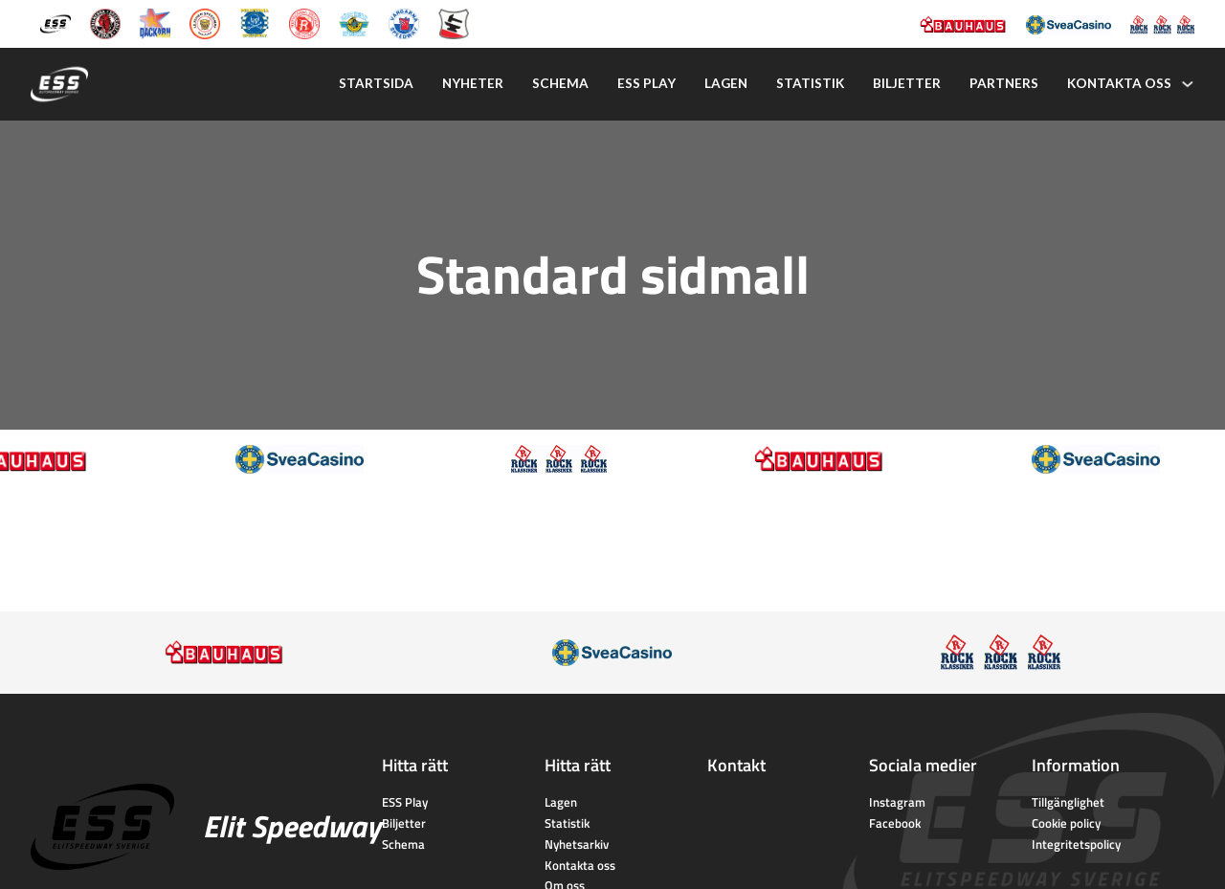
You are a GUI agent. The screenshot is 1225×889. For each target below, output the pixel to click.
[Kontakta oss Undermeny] (1187, 84)
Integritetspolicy (1076, 844)
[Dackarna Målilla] (155, 22)
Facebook (895, 823)
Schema (560, 83)
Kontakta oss (1119, 83)
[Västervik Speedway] (354, 22)
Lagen (725, 83)
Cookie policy (1066, 823)
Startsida (376, 83)
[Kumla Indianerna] (105, 22)
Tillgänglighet (1068, 801)
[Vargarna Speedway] (404, 22)
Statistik (810, 83)
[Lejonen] (204, 22)
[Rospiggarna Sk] (304, 22)
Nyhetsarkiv (577, 844)
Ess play (646, 83)
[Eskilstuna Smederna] (453, 22)
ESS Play (405, 801)
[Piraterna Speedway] (254, 22)
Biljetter (907, 83)
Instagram (897, 801)
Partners (1003, 83)
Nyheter (472, 83)
